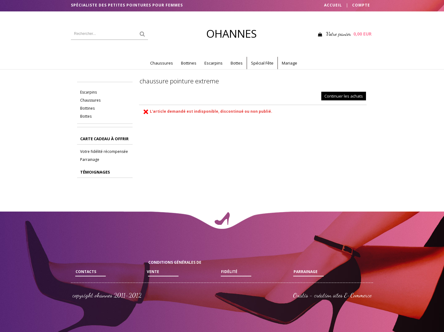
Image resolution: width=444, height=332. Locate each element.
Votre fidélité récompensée (104, 151)
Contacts (86, 271)
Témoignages (95, 172)
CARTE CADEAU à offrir (104, 138)
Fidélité (229, 271)
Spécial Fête (262, 63)
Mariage (289, 63)
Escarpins (213, 63)
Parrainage (89, 159)
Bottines (188, 63)
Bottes (237, 63)
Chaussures (161, 63)
